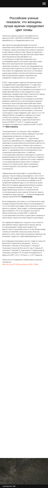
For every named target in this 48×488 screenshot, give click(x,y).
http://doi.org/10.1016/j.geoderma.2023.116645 (20, 264)
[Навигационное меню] (44, 4)
